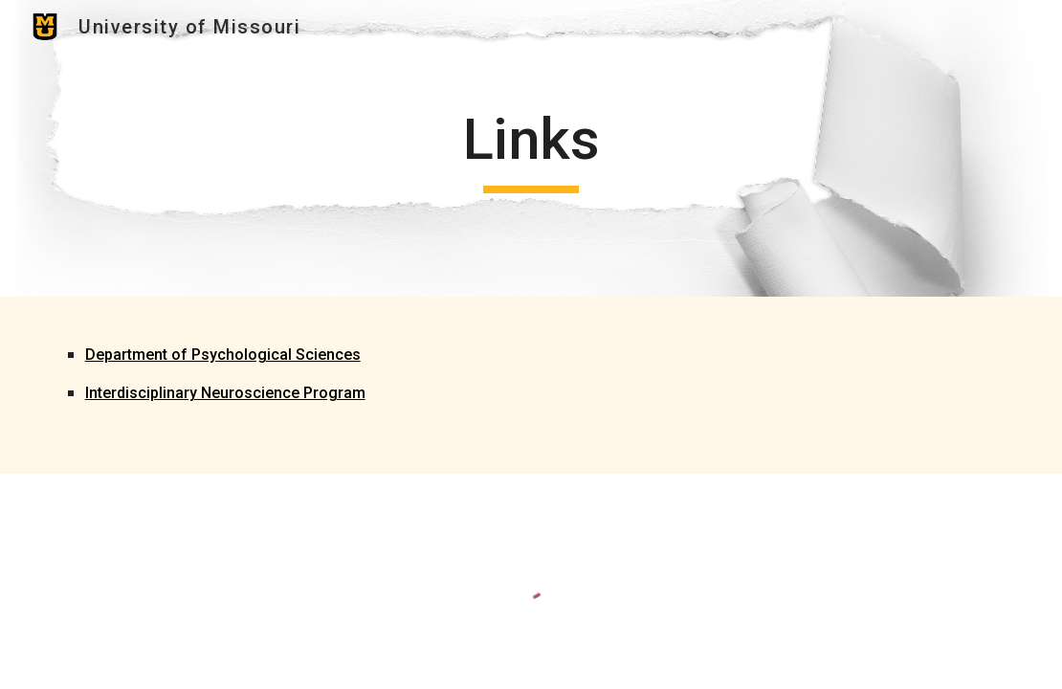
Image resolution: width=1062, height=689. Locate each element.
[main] (531, 148)
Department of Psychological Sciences (223, 354)
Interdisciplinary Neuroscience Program (225, 393)
